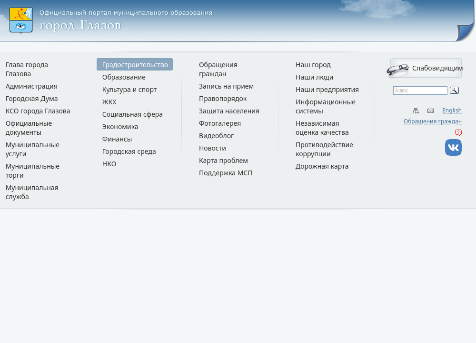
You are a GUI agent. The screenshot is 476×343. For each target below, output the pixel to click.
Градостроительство (135, 64)
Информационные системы (326, 106)
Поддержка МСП (226, 172)
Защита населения (229, 110)
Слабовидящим (437, 67)
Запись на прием (226, 86)
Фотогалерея (220, 123)
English (452, 110)
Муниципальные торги (33, 170)
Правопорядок (223, 98)
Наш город (313, 64)
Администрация (32, 86)
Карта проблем (223, 160)
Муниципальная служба (32, 192)
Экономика (120, 126)
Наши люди (315, 76)
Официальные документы (29, 128)
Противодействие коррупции (324, 149)
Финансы (117, 138)
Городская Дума (32, 98)
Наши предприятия (327, 89)
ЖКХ (109, 101)
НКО (109, 163)
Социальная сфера (132, 114)
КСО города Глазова (38, 110)
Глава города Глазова (27, 69)
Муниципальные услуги (33, 149)
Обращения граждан (433, 121)
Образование (124, 76)
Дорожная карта (322, 166)
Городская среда (129, 151)
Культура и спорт (129, 89)
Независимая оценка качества (322, 128)
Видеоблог (216, 135)
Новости (212, 147)
